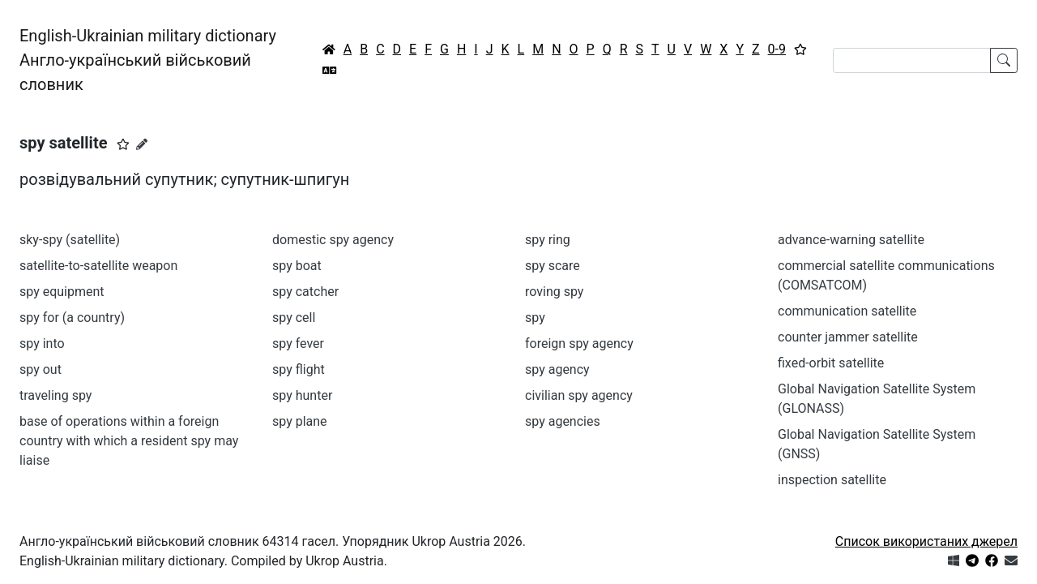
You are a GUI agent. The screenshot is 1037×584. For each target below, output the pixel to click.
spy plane (299, 421)
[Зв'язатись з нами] (1011, 561)
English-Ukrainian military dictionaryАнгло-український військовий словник (147, 60)
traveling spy (55, 395)
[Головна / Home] (328, 49)
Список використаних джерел (926, 541)
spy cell (293, 317)
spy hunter (302, 395)
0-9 (777, 49)
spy (535, 317)
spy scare (552, 265)
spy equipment (62, 291)
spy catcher (305, 291)
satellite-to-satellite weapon (98, 265)
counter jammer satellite (848, 337)
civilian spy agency (579, 395)
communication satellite (847, 311)
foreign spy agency (579, 343)
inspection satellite (832, 479)
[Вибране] (800, 49)
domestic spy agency (333, 239)
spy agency (557, 369)
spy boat (297, 265)
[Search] (912, 60)
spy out (40, 369)
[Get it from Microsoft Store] (953, 561)
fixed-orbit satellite (831, 363)
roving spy (554, 291)
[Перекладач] (329, 70)
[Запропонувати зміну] (141, 144)
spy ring (547, 239)
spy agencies (562, 421)
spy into (42, 343)
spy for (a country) (72, 317)
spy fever (298, 343)
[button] (123, 144)
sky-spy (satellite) (69, 239)
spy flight (298, 369)
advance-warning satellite (851, 239)
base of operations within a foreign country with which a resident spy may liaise (128, 441)
